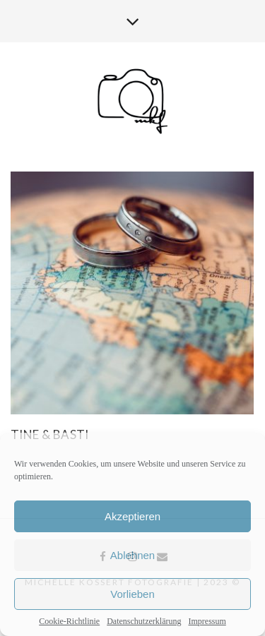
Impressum (206, 621)
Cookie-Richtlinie (69, 621)
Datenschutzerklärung (144, 621)
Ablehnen (132, 555)
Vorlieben (132, 594)
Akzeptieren (132, 516)
